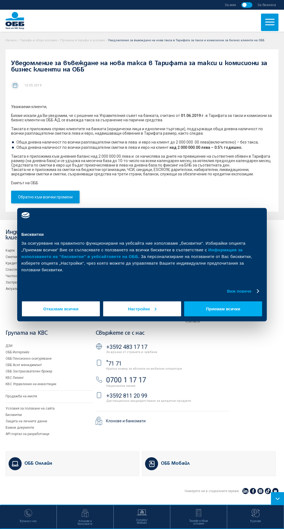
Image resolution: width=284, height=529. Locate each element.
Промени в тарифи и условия (82, 40)
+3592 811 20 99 (126, 395)
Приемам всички (223, 308)
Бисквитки (14, 415)
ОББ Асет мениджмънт (24, 365)
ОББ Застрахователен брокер (29, 371)
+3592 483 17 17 (126, 347)
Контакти (193, 321)
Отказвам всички (60, 308)
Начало (11, 40)
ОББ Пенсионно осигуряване (29, 359)
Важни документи (20, 428)
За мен (230, 5)
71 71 (114, 363)
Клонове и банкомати (126, 421)
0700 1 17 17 (126, 380)
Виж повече (239, 291)
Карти (10, 250)
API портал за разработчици (27, 434)
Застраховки (16, 282)
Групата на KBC (26, 333)
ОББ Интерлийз (17, 352)
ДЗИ (9, 346)
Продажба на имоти (21, 396)
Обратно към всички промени (45, 197)
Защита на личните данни (26, 421)
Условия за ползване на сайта (30, 408)
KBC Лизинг (15, 378)
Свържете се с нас (120, 333)
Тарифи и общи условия (38, 40)
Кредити (12, 263)
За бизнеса (266, 5)
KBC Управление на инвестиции (31, 384)
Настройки (142, 308)
